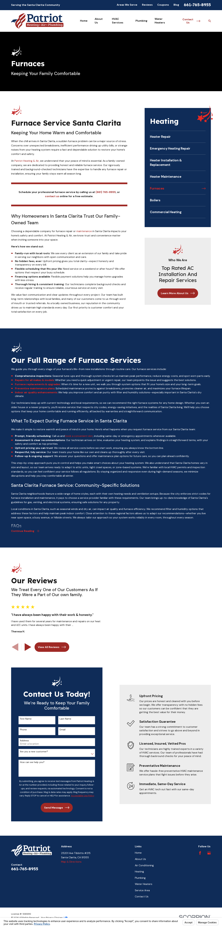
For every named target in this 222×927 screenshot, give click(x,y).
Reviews (147, 4)
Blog (176, 4)
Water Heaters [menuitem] (160, 20)
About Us (140, 856)
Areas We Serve (127, 4)
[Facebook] (200, 850)
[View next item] (25, 646)
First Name (22, 716)
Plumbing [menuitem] (141, 20)
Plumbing (140, 875)
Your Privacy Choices (54, 915)
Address (21, 738)
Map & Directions (71, 859)
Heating (139, 869)
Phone (20, 727)
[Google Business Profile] (209, 850)
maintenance (84, 231)
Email (59, 727)
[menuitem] (178, 137)
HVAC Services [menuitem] (117, 20)
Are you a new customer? (31, 748)
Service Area (142, 887)
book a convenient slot (79, 439)
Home (138, 850)
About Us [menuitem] (99, 20)
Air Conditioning (144, 862)
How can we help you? (29, 759)
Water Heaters (143, 881)
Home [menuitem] (84, 20)
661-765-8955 (197, 4)
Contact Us (141, 894)
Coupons (163, 4)
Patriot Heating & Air (26, 161)
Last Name (62, 716)
